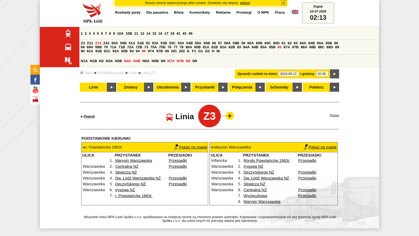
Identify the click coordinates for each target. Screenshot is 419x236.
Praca (280, 12)
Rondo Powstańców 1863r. (266, 160)
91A (90, 51)
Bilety (179, 12)
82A (223, 47)
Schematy (279, 87)
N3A (109, 61)
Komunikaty (199, 12)
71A (113, 47)
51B (140, 43)
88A (304, 47)
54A (181, 43)
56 (214, 43)
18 (172, 33)
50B (123, 43)
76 (170, 47)
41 (178, 33)
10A (120, 33)
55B (206, 43)
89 (337, 47)
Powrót (89, 116)
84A (246, 47)
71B (122, 47)
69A (90, 47)
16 (160, 33)
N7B (180, 61)
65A (320, 43)
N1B (93, 61)
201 (174, 51)
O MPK (263, 12)
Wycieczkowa (255, 196)
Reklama (223, 12)
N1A (84, 61)
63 (296, 43)
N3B (118, 61)
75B (162, 47)
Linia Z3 (149, 73)
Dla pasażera (157, 12)
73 (146, 47)
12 (142, 33)
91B (98, 51)
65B (328, 43)
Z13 (98, 43)
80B (197, 47)
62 (290, 43)
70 (106, 47)
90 (83, 51)
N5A (146, 61)
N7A (171, 61)
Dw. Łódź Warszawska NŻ (138, 178)
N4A (127, 61)
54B (189, 43)
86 (280, 47)
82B (231, 47)
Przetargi (243, 12)
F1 (194, 51)
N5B (155, 61)
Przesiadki (178, 160)
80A (188, 47)
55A (198, 43)
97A (151, 51)
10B (129, 33)
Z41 (106, 43)
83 (239, 47)
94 (138, 51)
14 (148, 33)
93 (132, 51)
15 (154, 33)
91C (107, 51)
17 (166, 33)
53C (172, 43)
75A (153, 47)
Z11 (90, 43)
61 (284, 43)
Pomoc (334, 115)
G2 (207, 51)
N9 (194, 61)
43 (185, 33)
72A (130, 47)
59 (243, 43)
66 (336, 43)
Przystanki (205, 87)
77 (175, 47)
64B (311, 43)
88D (330, 47)
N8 (188, 61)
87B (295, 47)
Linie (133, 73)
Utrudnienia (168, 87)
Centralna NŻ (126, 166)
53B (164, 43)
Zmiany (130, 87)
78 (182, 47)
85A (263, 47)
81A (206, 47)
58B (236, 43)
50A (114, 43)
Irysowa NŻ (125, 190)
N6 (163, 61)
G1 (200, 51)
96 (144, 51)
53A (155, 43)
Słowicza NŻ (126, 172)
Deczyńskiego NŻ (130, 184)
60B (259, 43)
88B (312, 47)
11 (136, 33)
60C (268, 43)
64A (303, 43)
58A (227, 43)
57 (220, 43)
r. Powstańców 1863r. (133, 196)
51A (132, 43)
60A (250, 43)
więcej (245, 3)
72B (139, 47)
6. (188, 51)
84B (255, 47)
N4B (137, 61)
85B (272, 47)
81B (214, 47)
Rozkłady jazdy (110, 73)
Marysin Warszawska (133, 160)
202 (182, 51)
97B (159, 51)
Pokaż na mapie (190, 147)
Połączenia (242, 87)
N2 (101, 61)
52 (148, 43)
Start (86, 73)
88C (321, 47)
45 (190, 33)
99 (167, 51)
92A (115, 51)
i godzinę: (307, 74)
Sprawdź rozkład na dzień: (258, 74)
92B (124, 51)
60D (276, 43)
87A (287, 47)
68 (83, 47)
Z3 (83, 43)
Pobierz (316, 87)
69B (98, 47)
